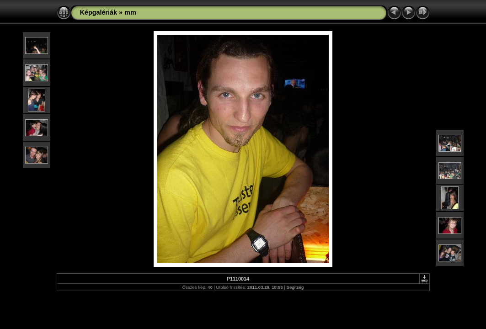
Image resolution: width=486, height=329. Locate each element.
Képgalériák (98, 12)
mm (130, 12)
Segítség (295, 287)
